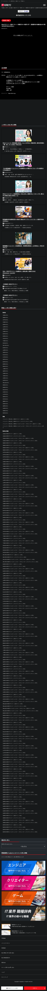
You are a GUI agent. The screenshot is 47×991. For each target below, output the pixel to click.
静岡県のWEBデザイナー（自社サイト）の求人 (12, 629)
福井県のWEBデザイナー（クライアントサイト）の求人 (14, 613)
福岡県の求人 (5, 406)
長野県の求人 (5, 352)
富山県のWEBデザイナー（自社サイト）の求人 (12, 592)
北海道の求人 (5, 315)
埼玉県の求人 (5, 338)
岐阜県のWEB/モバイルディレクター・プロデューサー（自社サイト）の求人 (18, 624)
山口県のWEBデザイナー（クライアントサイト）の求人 (14, 752)
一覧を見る (23, 846)
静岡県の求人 (5, 364)
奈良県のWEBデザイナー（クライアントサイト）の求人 (14, 696)
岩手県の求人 (5, 319)
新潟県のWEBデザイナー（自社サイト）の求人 (12, 564)
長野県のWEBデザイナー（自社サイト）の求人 (12, 582)
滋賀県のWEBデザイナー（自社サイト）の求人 (12, 657)
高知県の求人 (5, 403)
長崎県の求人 (5, 410)
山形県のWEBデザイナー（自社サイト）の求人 (12, 480)
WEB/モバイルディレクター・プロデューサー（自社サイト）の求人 (27, 423)
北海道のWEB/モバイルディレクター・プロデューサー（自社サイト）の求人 (18, 438)
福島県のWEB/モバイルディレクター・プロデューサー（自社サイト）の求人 (18, 494)
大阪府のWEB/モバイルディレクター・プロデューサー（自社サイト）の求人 (18, 680)
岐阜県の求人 (5, 361)
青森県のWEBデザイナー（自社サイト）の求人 (12, 443)
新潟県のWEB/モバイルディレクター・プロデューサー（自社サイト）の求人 (18, 568)
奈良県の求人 (5, 380)
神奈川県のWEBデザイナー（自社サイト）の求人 (13, 554)
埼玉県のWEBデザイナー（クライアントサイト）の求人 (14, 529)
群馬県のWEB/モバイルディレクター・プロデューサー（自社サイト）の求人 (18, 522)
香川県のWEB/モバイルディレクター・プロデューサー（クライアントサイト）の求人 (20, 776)
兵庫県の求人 (5, 378)
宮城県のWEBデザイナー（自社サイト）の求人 (12, 461)
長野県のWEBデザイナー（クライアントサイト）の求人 (14, 585)
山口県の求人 (5, 394)
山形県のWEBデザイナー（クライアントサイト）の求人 (14, 482)
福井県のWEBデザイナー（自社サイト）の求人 (12, 610)
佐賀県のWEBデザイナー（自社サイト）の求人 (12, 806)
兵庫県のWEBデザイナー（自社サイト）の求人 (12, 685)
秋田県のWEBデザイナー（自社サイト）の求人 (12, 471)
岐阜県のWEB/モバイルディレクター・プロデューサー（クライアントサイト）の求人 (20, 626)
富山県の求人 (5, 354)
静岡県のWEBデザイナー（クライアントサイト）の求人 (14, 631)
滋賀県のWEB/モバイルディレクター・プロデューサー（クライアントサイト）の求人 (20, 664)
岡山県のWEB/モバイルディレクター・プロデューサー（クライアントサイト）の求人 (20, 738)
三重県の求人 (5, 368)
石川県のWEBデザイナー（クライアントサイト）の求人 (14, 603)
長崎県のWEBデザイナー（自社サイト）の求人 (12, 815)
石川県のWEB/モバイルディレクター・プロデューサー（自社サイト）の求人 (18, 606)
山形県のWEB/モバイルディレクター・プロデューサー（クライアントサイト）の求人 (20, 487)
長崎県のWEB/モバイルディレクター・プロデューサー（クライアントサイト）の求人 (20, 822)
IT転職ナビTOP (4, 7)
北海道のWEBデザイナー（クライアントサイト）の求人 (14, 436)
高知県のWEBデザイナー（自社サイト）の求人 (12, 787)
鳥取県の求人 (5, 385)
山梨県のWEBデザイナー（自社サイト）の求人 (12, 573)
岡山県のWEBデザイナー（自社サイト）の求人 (12, 731)
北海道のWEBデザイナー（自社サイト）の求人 (12, 433)
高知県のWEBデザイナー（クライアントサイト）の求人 (14, 789)
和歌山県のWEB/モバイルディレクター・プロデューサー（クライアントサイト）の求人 (20, 710)
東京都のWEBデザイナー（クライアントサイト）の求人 (14, 547)
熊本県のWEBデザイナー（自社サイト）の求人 (12, 824)
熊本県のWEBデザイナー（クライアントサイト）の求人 (14, 827)
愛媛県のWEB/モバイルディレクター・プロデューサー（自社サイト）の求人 (18, 783)
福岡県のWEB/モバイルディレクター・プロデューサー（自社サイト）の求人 (18, 801)
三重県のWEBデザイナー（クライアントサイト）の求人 (14, 650)
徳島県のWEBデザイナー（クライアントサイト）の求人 (14, 762)
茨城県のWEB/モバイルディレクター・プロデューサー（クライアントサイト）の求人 (20, 505)
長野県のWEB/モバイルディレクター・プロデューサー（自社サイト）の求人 (18, 587)
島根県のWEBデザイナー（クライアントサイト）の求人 (14, 724)
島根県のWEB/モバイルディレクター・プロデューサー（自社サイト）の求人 (18, 727)
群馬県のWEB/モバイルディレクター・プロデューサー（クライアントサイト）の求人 (20, 524)
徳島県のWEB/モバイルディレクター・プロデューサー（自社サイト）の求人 (18, 764)
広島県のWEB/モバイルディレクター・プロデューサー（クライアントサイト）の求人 (20, 748)
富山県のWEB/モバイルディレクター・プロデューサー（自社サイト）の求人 (18, 596)
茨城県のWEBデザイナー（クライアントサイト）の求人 (14, 501)
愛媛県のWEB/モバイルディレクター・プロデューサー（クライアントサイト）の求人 (20, 785)
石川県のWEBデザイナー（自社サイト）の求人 (12, 601)
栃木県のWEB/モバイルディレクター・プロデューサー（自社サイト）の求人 (18, 512)
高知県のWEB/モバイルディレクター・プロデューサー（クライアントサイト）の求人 (20, 794)
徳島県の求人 (5, 396)
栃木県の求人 (5, 333)
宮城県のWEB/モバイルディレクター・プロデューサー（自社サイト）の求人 (18, 466)
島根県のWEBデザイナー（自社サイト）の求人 (12, 722)
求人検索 (10, 7)
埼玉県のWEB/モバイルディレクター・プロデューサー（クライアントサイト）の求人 (20, 533)
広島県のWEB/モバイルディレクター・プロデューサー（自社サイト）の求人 (18, 745)
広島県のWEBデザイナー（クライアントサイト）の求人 (14, 743)
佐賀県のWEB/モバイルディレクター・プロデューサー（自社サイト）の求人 (18, 810)
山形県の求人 (5, 326)
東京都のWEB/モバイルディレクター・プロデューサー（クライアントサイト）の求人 (20, 552)
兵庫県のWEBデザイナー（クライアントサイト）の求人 (14, 687)
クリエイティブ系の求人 (8, 419)
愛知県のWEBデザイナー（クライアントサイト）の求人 (14, 640)
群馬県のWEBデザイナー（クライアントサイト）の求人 (14, 519)
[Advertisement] (23, 53)
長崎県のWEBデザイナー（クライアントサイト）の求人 (14, 817)
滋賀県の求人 (5, 371)
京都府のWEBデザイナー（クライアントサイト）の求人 (14, 668)
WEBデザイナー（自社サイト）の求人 (21, 419)
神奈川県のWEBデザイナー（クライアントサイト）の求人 (14, 557)
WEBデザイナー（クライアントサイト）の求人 (23, 421)
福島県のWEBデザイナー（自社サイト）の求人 (12, 489)
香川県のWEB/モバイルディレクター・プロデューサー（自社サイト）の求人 (18, 773)
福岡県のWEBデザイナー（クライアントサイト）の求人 (14, 799)
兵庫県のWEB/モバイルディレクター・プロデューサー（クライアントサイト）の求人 (20, 692)
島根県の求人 (5, 387)
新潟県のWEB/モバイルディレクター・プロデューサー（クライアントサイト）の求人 (20, 571)
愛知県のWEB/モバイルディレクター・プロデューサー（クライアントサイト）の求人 (20, 645)
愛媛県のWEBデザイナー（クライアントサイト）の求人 (14, 780)
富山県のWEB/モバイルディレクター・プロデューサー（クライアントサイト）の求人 (20, 599)
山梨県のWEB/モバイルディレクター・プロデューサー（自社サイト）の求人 (18, 578)
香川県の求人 (5, 399)
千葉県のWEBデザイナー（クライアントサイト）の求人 (14, 538)
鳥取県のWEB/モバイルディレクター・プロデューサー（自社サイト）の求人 (18, 717)
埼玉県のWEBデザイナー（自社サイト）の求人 (12, 526)
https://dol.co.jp (11, 93)
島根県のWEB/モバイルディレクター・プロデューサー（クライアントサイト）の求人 (20, 729)
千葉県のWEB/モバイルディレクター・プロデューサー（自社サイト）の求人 (18, 540)
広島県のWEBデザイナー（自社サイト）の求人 (12, 741)
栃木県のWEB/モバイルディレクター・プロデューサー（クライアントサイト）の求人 (20, 515)
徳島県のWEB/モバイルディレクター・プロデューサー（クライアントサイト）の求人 (20, 766)
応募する (35, 988)
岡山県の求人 (5, 389)
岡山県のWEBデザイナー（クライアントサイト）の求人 (14, 734)
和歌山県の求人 (6, 382)
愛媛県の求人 (5, 401)
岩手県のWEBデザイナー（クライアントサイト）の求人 (14, 454)
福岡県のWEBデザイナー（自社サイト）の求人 (12, 796)
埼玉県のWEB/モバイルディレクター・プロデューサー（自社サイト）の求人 (18, 531)
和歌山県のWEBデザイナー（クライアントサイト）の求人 (14, 706)
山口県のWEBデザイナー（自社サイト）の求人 (12, 750)
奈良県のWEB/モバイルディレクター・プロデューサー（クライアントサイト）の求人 (20, 701)
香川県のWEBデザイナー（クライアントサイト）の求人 (14, 771)
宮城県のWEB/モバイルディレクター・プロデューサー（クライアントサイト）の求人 (20, 468)
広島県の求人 (5, 392)
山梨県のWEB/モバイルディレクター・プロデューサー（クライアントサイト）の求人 (20, 580)
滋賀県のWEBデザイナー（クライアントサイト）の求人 (14, 659)
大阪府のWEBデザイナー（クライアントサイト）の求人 (14, 678)
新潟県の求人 (5, 347)
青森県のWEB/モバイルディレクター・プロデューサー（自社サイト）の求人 (18, 447)
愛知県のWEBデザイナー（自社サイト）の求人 (12, 638)
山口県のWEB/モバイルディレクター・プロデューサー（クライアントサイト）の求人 (20, 757)
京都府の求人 (5, 373)
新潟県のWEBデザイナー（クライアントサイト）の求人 (14, 566)
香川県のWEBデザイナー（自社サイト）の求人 (12, 769)
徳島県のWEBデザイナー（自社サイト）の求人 (12, 759)
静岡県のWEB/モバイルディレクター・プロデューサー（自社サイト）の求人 (18, 634)
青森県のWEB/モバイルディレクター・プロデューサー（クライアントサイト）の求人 (20, 450)
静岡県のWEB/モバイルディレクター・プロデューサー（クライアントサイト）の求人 (20, 636)
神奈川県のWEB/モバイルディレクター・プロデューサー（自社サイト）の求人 (19, 559)
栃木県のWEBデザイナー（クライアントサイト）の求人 (14, 510)
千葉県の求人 (5, 340)
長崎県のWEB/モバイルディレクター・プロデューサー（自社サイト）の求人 (18, 820)
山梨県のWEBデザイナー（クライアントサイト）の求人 (14, 575)
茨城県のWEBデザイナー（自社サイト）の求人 (12, 498)
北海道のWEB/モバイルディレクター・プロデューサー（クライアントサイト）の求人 (20, 440)
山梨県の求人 (5, 350)
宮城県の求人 (5, 322)
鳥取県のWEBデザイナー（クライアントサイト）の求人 (14, 715)
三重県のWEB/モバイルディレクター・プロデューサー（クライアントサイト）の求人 (20, 654)
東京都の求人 (5, 343)
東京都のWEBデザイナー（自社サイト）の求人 (12, 545)
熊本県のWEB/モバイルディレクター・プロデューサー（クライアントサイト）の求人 (20, 831)
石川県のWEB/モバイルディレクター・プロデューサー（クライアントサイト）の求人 (20, 608)
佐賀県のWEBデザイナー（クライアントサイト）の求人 (14, 808)
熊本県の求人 (5, 413)
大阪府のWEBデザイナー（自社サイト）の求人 (12, 675)
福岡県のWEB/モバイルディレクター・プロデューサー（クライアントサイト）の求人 (20, 803)
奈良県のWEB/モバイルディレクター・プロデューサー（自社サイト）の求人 (18, 699)
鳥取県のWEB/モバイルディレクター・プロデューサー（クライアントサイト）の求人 (20, 720)
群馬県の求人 (5, 336)
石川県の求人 (5, 357)
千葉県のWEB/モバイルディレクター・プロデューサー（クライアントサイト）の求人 (20, 543)
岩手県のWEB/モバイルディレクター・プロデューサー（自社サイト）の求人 (18, 456)
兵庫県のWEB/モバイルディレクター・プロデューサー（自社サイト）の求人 (18, 689)
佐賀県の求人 (5, 408)
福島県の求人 (5, 329)
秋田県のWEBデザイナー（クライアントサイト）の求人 (14, 473)
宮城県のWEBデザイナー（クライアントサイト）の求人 (14, 464)
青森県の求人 (5, 317)
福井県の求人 (5, 359)
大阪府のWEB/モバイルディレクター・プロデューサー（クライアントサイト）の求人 (20, 682)
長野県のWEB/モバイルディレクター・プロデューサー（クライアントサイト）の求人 (20, 589)
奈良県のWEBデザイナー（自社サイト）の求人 (12, 694)
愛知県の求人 (5, 366)
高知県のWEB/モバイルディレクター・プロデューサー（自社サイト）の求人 (18, 792)
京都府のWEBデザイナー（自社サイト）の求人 (12, 666)
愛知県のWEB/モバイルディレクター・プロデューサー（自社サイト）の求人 (18, 643)
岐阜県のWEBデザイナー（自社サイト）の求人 (12, 620)
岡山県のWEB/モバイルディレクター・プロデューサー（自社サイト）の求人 (18, 736)
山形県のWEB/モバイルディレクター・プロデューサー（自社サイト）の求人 (18, 484)
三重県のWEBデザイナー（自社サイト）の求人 (12, 647)
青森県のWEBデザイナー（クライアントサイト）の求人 (14, 445)
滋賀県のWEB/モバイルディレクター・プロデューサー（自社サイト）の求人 (18, 661)
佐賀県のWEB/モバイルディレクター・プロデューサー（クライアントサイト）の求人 (20, 813)
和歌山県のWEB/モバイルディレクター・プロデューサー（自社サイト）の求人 (19, 708)
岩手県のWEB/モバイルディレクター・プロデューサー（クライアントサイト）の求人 (20, 459)
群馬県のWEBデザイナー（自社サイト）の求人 (12, 517)
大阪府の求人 (5, 375)
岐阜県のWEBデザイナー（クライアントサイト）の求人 (14, 622)
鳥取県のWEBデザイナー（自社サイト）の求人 (12, 713)
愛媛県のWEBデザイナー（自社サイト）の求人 (12, 778)
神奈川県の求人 (6, 345)
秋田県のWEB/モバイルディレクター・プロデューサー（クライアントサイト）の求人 (20, 477)
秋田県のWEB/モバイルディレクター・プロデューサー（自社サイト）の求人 (18, 475)
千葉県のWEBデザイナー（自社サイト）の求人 (12, 536)
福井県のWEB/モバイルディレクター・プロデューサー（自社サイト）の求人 (18, 615)
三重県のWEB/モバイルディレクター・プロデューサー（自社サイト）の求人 (18, 652)
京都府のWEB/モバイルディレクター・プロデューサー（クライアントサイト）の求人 (20, 673)
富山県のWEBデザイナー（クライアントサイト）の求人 (14, 594)
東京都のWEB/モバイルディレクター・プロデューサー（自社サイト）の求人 (18, 550)
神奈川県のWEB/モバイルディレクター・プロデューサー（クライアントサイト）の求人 (20, 561)
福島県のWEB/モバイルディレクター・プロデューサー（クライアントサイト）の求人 (20, 496)
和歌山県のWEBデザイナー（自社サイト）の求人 (13, 703)
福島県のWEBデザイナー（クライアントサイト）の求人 (14, 491)
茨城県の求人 (5, 331)
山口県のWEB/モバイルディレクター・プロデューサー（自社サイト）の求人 (18, 755)
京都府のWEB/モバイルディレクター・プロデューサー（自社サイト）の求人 (18, 671)
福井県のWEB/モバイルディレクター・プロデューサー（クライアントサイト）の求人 (20, 617)
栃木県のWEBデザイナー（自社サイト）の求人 (12, 508)
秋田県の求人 (5, 324)
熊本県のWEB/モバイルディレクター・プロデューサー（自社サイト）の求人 (18, 829)
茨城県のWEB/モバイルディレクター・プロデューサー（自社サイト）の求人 (18, 503)
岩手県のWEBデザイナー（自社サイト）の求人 (12, 452)
